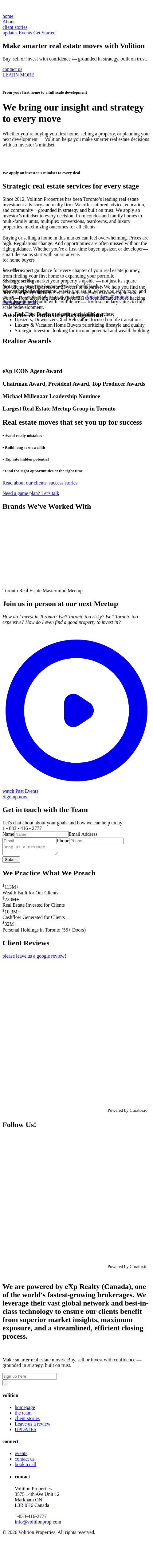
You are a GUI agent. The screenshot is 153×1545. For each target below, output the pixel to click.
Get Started (44, 32)
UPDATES (25, 1431)
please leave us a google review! (34, 957)
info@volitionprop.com (38, 1523)
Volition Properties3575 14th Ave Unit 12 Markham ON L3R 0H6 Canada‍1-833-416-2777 (38, 1507)
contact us (12, 69)
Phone (63, 840)
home (8, 16)
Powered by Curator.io (127, 1112)
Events (25, 32)
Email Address (83, 834)
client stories (27, 1420)
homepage (25, 1409)
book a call (25, 1466)
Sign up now (14, 796)
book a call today (19, 301)
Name (8, 834)
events (21, 1455)
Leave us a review (32, 1425)
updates (10, 32)
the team (23, 1414)
